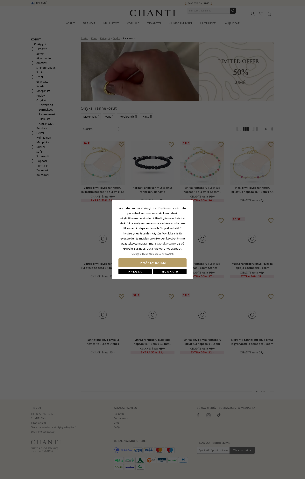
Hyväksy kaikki (152, 263)
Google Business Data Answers (152, 253)
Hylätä (135, 271)
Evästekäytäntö (165, 243)
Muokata (169, 271)
